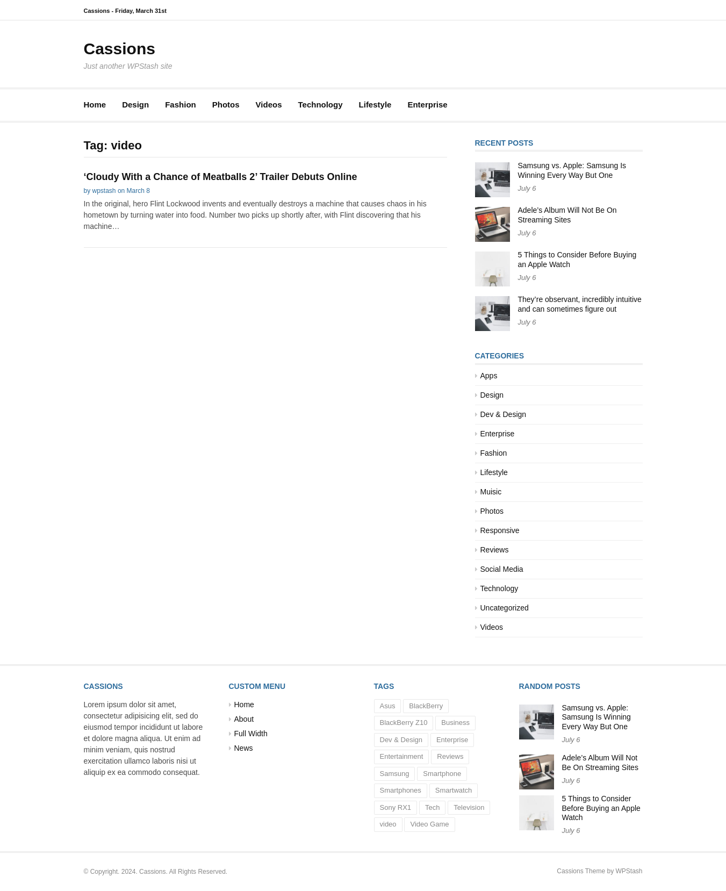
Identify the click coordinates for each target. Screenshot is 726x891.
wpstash (104, 191)
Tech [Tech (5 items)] (432, 807)
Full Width (251, 733)
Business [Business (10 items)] (455, 722)
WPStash (628, 871)
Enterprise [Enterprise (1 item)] (452, 740)
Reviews (494, 549)
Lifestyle (375, 104)
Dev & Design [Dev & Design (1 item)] (401, 740)
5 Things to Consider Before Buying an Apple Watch (601, 808)
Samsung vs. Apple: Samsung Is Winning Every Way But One (572, 170)
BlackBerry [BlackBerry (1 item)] (426, 706)
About (244, 719)
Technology (320, 104)
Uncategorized (504, 607)
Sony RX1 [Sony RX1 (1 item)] (396, 807)
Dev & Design (503, 414)
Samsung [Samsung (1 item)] (394, 774)
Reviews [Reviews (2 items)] (450, 756)
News (243, 748)
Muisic (491, 491)
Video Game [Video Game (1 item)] (429, 824)
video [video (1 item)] (388, 824)
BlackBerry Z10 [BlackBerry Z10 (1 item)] (404, 722)
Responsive (500, 530)
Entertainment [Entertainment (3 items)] (401, 756)
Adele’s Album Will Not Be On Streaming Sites (567, 215)
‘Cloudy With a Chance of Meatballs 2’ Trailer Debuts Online (220, 176)
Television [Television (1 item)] (469, 807)
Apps (489, 375)
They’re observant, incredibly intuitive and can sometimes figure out (580, 304)
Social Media (501, 569)
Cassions (119, 49)
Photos (226, 104)
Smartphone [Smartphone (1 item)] (442, 774)
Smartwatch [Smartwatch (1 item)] (453, 790)
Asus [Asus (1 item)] (388, 706)
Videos (269, 104)
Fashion (180, 104)
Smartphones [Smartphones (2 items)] (400, 790)
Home (95, 104)
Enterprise (427, 104)
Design (135, 104)
